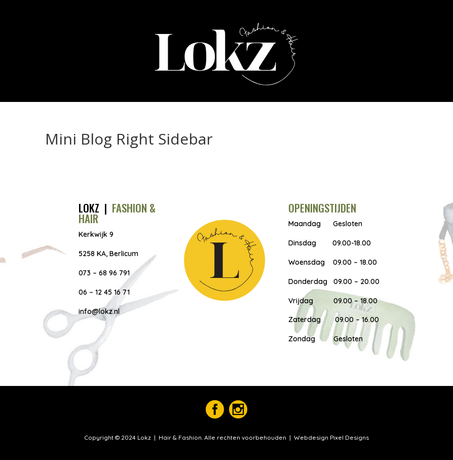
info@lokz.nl (99, 311)
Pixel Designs (348, 437)
